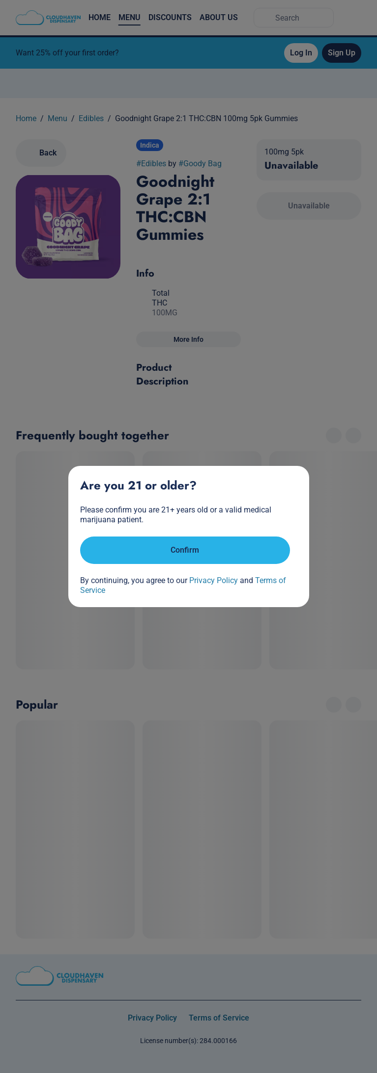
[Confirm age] (185, 550)
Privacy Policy (213, 580)
